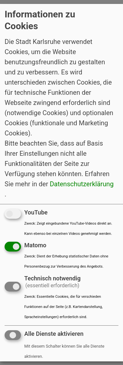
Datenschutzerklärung (82, 183)
